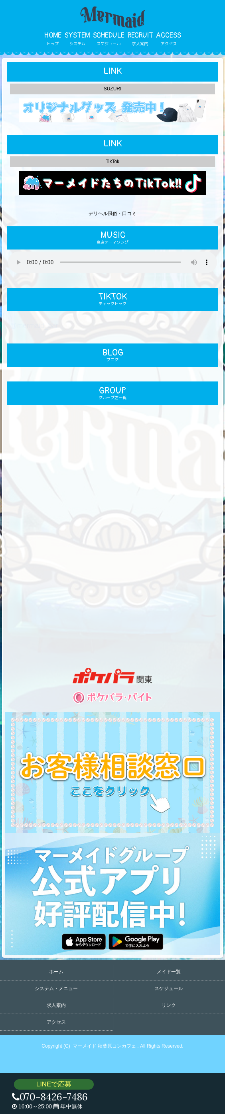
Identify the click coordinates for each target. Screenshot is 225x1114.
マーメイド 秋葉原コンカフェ (105, 1046)
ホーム (56, 971)
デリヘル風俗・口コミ (112, 213)
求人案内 (56, 1005)
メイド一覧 (169, 971)
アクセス (56, 1022)
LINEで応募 (53, 1084)
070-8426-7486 (50, 1097)
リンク (169, 1005)
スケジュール (168, 988)
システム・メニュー (56, 988)
